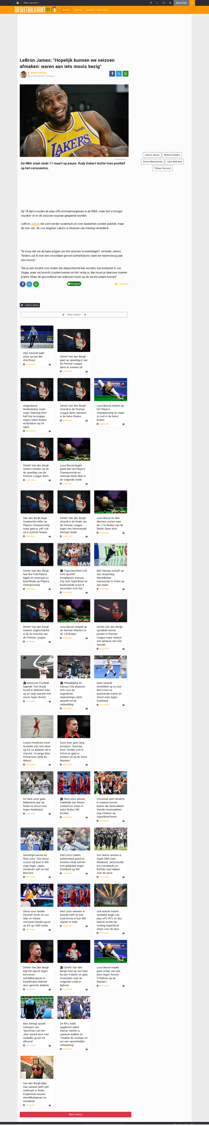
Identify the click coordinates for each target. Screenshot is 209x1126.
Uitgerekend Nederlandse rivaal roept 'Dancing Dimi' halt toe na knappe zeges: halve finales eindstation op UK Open (35, 416)
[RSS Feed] (192, 1117)
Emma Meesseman (153, 161)
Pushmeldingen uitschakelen (131, 1120)
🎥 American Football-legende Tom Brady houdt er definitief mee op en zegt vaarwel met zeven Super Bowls (37, 690)
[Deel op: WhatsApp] (125, 74)
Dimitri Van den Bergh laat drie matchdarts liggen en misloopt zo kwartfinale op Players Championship (36, 577)
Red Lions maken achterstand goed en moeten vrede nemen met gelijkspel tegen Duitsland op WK (72, 862)
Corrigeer (122, 283)
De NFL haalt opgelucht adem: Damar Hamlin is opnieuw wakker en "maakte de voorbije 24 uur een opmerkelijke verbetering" (73, 1034)
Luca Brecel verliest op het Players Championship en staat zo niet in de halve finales (110, 412)
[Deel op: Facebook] (112, 74)
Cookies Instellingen (103, 1120)
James (35, 223)
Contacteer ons (91, 1116)
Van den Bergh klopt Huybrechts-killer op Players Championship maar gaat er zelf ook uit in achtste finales (36, 525)
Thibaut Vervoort (162, 168)
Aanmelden (181, 2)
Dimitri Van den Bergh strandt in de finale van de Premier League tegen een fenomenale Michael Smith (73, 525)
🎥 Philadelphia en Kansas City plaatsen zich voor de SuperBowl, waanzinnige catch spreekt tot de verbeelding (72, 693)
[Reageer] (50, 364)
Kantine (78, 9)
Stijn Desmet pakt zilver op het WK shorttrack (33, 357)
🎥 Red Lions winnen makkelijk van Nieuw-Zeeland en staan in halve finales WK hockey (72, 806)
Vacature (121, 1116)
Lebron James (32, 305)
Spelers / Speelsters (97, 9)
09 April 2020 (35, 76)
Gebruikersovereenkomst (76, 1120)
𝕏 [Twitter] (180, 1117)
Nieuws (66, 9)
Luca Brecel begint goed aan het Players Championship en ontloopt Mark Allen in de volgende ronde (73, 472)
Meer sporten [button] (30, 2)
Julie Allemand (174, 161)
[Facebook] (175, 1117)
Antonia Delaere (172, 155)
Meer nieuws (74, 314)
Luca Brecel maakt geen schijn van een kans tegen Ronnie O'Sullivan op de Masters (108, 974)
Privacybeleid (108, 1116)
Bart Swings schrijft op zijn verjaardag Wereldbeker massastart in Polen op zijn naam (110, 577)
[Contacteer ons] (186, 1117)
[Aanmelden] (22, 305)
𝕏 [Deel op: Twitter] (119, 74)
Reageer (51, 76)
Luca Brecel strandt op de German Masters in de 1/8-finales (73, 630)
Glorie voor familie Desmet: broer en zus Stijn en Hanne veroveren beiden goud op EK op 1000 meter (36, 918)
